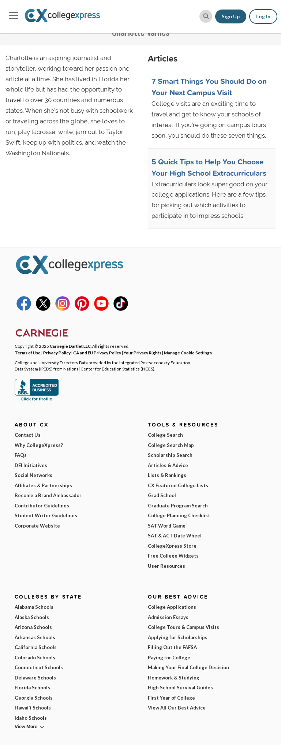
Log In (263, 16)
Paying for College (169, 657)
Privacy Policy (57, 352)
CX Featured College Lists (178, 485)
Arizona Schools (33, 627)
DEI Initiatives (31, 465)
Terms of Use (28, 352)
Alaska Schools (32, 617)
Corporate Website (37, 526)
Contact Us (28, 435)
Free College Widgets (173, 556)
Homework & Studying (173, 678)
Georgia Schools (34, 698)
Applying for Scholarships (177, 637)
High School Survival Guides (180, 687)
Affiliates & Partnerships (43, 485)
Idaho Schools (31, 718)
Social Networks (33, 475)
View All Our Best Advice (177, 708)
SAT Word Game (167, 526)
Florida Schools (32, 687)
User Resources (166, 566)
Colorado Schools (35, 657)
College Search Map (171, 445)
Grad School (162, 495)
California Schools (36, 647)
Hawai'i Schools (33, 708)
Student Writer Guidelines (46, 515)
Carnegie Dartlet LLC (70, 346)
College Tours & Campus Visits (183, 627)
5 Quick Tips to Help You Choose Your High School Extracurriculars (208, 167)
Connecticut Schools (39, 667)
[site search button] (205, 16)
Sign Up (231, 16)
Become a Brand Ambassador (48, 495)
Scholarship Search (170, 455)
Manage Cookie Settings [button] (188, 352)
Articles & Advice (168, 465)
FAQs (21, 455)
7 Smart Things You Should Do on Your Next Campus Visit (209, 86)
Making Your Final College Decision (188, 667)
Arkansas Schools (35, 637)
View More (26, 726)
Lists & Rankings (167, 475)
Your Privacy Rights (142, 352)
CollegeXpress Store (172, 546)
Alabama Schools (34, 607)
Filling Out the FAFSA (172, 647)
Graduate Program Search (178, 506)
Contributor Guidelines (42, 506)
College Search (165, 435)
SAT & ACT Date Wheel (175, 536)
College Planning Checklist (179, 515)
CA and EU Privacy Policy (97, 352)
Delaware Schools (35, 678)
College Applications (172, 607)
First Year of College (171, 698)
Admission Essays (168, 617)
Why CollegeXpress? (39, 445)
